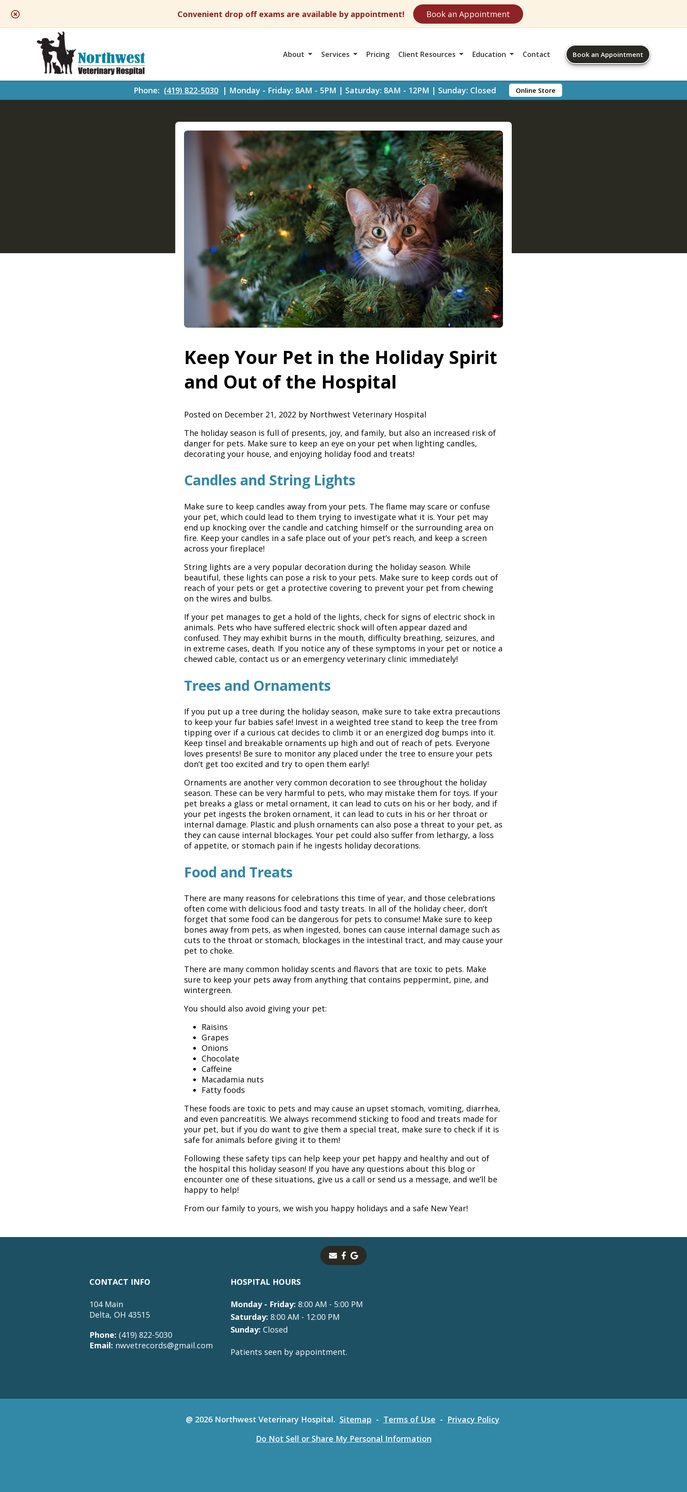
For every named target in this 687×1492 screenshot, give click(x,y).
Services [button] (335, 54)
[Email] (333, 1255)
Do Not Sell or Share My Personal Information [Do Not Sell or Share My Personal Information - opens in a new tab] (344, 1438)
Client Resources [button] (427, 54)
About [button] (294, 54)
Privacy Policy (473, 1419)
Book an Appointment (468, 14)
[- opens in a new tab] (343, 1255)
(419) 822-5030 (191, 90)
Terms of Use (409, 1419)
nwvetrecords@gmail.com (151, 1345)
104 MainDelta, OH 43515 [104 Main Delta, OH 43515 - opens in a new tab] (119, 1309)
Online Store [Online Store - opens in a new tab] (536, 90)
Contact (536, 54)
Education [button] (489, 54)
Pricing (378, 54)
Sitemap (356, 1419)
